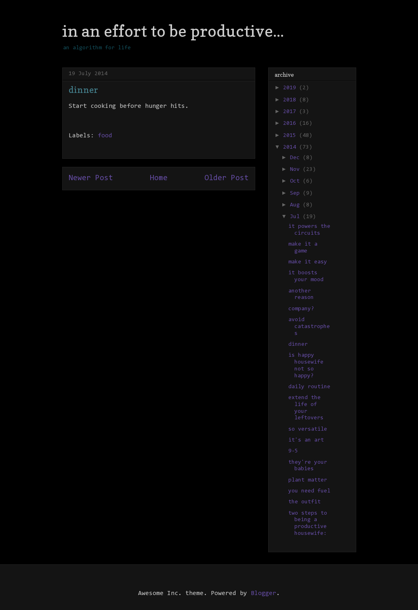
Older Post (226, 178)
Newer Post (91, 178)
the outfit (304, 502)
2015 (291, 136)
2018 (291, 100)
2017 (291, 112)
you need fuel (309, 491)
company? (301, 309)
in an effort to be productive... (173, 30)
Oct (296, 181)
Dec (296, 158)
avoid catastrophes (309, 327)
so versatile (307, 429)
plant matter (307, 480)
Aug (296, 205)
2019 (291, 88)
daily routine (309, 387)
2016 (291, 123)
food (105, 136)
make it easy (307, 262)
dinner (298, 344)
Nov (296, 169)
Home (159, 178)
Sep (296, 193)
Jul (296, 217)
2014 (291, 147)
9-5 (293, 451)
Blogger (263, 593)
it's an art (306, 440)
